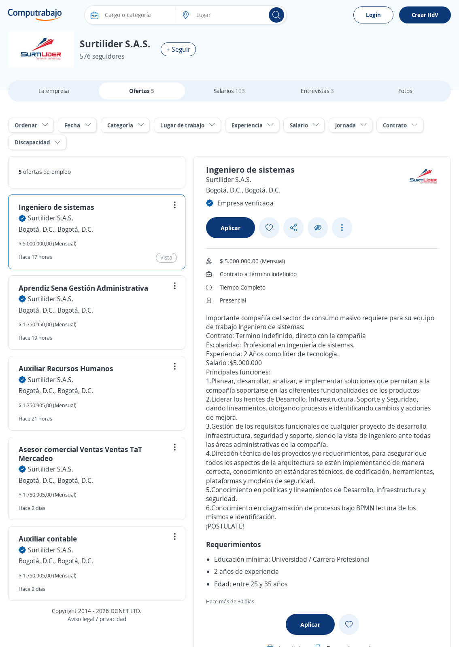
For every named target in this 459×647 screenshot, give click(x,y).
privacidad (113, 619)
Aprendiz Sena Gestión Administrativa (83, 288)
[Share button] (293, 228)
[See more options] (342, 227)
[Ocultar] (317, 228)
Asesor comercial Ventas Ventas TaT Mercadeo (80, 453)
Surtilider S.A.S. (50, 218)
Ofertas (141, 91)
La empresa (53, 91)
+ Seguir (178, 49)
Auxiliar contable (48, 538)
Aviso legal (81, 619)
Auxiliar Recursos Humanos (66, 368)
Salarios (229, 91)
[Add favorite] (269, 227)
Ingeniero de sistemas (56, 207)
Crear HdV (425, 15)
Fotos (405, 91)
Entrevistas (317, 91)
